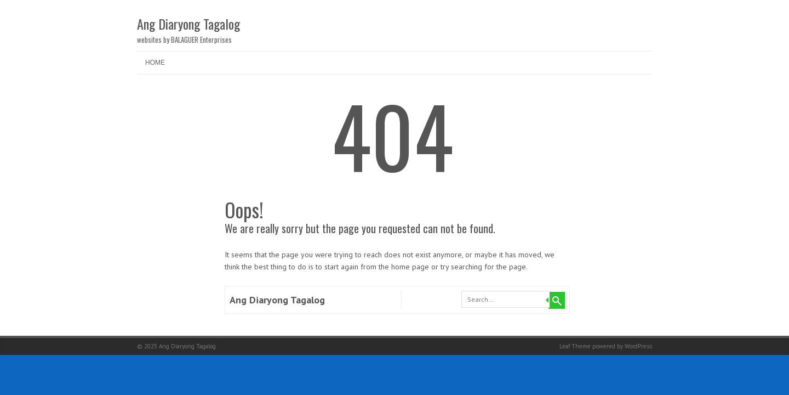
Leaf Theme (575, 346)
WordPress (638, 346)
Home (155, 62)
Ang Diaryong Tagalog (188, 23)
